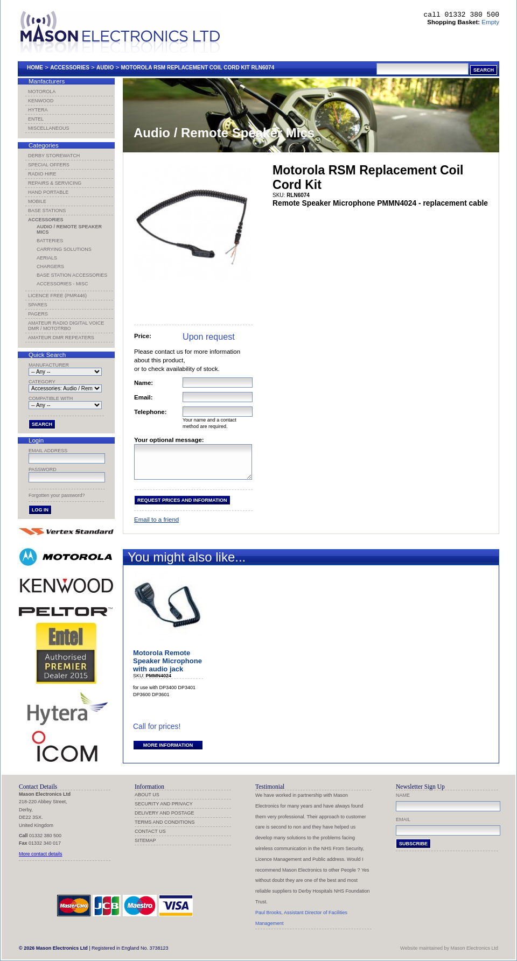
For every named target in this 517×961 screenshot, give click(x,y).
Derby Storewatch (54, 155)
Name (403, 795)
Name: (143, 383)
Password (43, 469)
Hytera (38, 110)
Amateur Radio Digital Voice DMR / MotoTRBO (66, 325)
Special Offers (48, 164)
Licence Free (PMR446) (57, 295)
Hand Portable (48, 192)
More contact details (40, 854)
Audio (105, 68)
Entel (36, 119)
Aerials (47, 258)
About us (147, 794)
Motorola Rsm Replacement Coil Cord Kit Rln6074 (197, 68)
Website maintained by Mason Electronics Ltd (449, 948)
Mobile (37, 201)
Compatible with (51, 398)
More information (168, 751)
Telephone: (150, 412)
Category (42, 381)
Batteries (50, 240)
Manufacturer (49, 365)
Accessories (69, 68)
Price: (142, 336)
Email (403, 819)
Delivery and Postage (164, 813)
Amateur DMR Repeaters (61, 337)
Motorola (41, 91)
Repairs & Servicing (54, 183)
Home (35, 68)
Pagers (38, 314)
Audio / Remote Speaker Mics (69, 229)
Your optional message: (169, 440)
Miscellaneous (48, 128)
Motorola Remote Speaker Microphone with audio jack (167, 667)
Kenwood (41, 100)
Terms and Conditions (165, 822)
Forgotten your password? (57, 495)
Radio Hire (42, 174)
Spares (37, 304)
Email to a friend (156, 526)
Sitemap (145, 840)
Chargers (50, 266)
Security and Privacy (164, 803)
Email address (48, 450)
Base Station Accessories (72, 275)
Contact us (150, 831)
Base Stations (47, 210)
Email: (143, 397)
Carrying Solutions (64, 249)
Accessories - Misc (62, 283)
